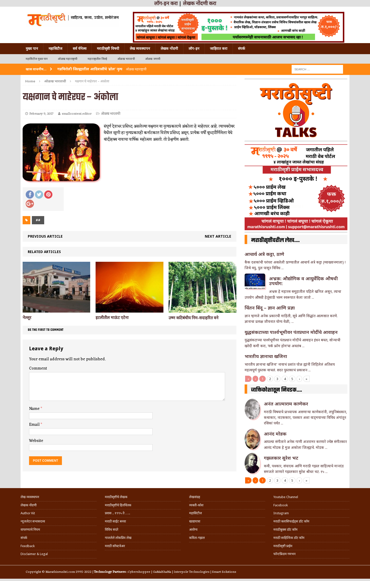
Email (35, 424)
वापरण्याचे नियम (30, 529)
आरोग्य (193, 529)
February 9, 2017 (41, 114)
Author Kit (28, 513)
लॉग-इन (194, 48)
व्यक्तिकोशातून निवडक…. (276, 390)
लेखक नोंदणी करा (199, 3)
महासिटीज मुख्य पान (37, 59)
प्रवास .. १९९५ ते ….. (117, 513)
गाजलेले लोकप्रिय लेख (118, 538)
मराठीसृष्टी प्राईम (282, 546)
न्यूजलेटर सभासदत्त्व (33, 521)
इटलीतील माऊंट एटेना (112, 317)
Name (35, 408)
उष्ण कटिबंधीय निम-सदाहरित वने (193, 317)
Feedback (28, 546)
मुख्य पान (32, 48)
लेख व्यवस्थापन (140, 48)
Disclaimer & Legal (34, 554)
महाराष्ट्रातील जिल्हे (97, 59)
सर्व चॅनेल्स (79, 48)
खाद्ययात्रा (194, 521)
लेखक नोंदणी (169, 48)
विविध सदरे (111, 529)
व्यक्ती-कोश (196, 505)
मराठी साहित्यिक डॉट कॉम (288, 538)
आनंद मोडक (275, 434)
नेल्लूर (27, 317)
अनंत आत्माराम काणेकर (286, 404)
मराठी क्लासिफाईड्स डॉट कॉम (291, 521)
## (38, 220)
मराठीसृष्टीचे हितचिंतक (118, 505)
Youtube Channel (285, 497)
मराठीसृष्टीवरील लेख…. (275, 240)
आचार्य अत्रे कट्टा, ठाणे (264, 254)
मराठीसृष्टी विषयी (108, 48)
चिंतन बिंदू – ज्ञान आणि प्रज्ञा (270, 308)
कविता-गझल (197, 538)
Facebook (280, 505)
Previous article (45, 236)
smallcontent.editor (76, 114)
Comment (38, 368)
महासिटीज (55, 48)
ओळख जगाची (152, 59)
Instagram (281, 513)
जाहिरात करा (218, 48)
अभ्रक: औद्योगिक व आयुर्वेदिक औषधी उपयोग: (303, 281)
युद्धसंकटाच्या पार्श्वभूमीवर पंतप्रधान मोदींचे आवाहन (291, 332)
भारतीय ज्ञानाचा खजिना (266, 356)
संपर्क (241, 48)
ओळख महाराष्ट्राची (67, 59)
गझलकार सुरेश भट (281, 458)
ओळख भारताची (126, 59)
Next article (218, 236)
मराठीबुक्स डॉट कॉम (285, 529)
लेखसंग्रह (194, 497)
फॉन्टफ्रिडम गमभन (284, 554)
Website (36, 440)
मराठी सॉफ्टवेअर (115, 546)
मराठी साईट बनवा (115, 521)
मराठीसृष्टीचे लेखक (116, 497)
